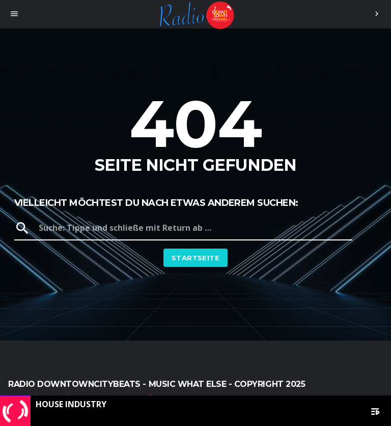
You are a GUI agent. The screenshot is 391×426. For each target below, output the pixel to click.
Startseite (195, 258)
